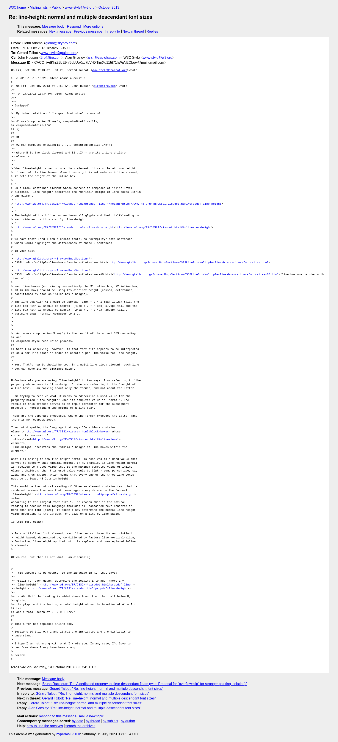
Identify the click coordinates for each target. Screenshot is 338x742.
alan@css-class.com (104, 57)
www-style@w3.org (79, 7)
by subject (110, 721)
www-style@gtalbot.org (59, 53)
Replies (152, 31)
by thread (93, 721)
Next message (60, 31)
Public (56, 7)
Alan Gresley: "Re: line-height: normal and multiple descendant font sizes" (84, 708)
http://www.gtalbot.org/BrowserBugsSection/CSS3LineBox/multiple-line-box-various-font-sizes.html (188, 263)
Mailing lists (39, 7)
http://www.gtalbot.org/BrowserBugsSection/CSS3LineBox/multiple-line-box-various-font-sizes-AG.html (196, 275)
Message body (53, 26)
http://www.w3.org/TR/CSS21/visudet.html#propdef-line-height (171, 204)
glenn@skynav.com (60, 43)
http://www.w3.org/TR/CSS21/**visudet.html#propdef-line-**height (67, 204)
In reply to (112, 31)
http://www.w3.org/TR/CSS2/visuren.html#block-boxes (67, 432)
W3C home (17, 7)
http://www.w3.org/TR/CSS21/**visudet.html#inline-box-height (64, 227)
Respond (74, 26)
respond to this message (57, 716)
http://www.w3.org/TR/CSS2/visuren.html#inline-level (76, 439)
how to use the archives (45, 726)
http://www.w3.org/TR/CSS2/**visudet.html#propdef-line (85, 585)
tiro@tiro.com (51, 57)
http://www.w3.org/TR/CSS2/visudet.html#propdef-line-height (85, 495)
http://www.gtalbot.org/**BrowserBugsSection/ (52, 259)
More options (93, 26)
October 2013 (108, 7)
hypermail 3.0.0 (68, 734)
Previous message (88, 31)
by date (77, 721)
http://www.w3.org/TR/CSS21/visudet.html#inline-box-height (163, 227)
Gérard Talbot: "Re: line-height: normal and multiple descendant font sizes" (106, 688)
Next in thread (133, 31)
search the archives (80, 726)
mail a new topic (91, 716)
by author (128, 721)
